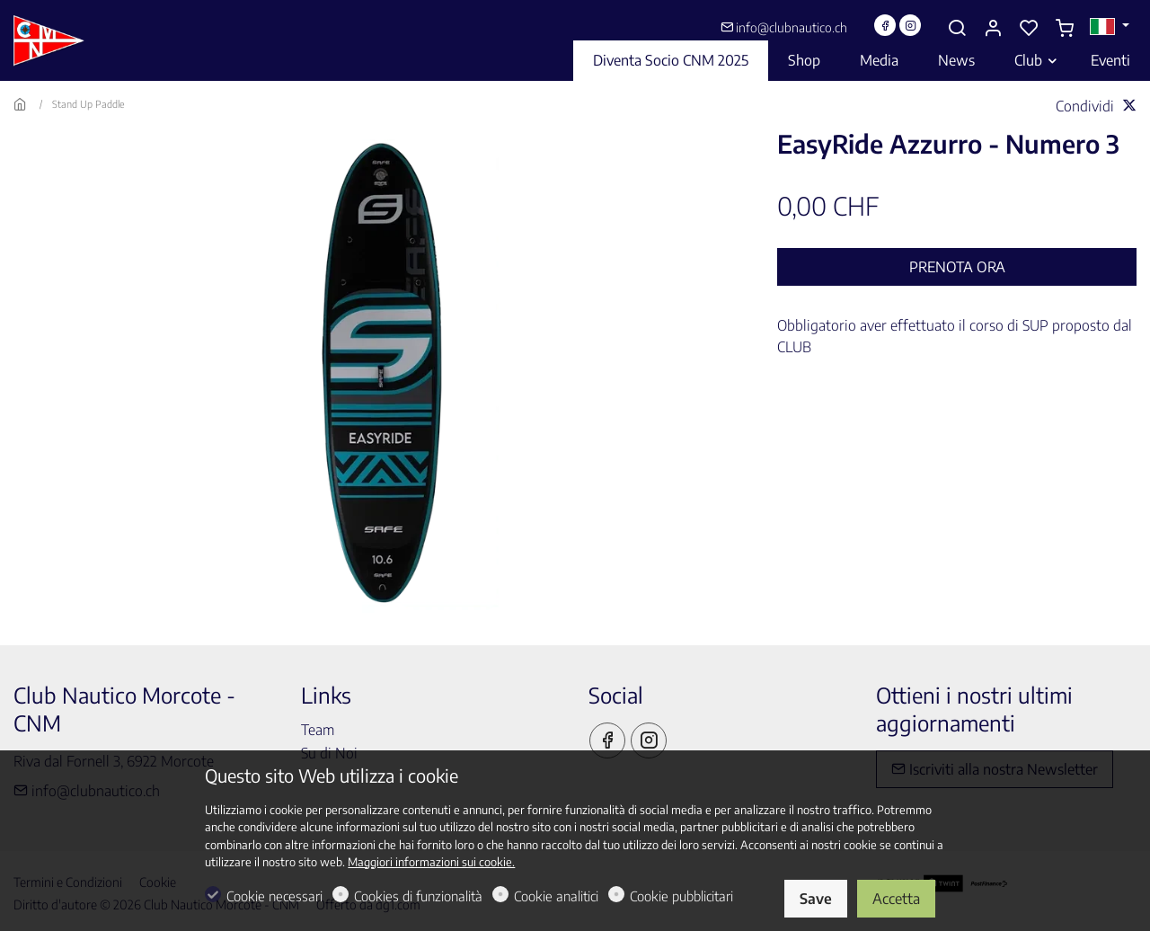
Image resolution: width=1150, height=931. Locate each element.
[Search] (957, 27)
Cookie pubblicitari (681, 896)
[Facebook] (885, 25)
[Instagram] (910, 25)
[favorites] (1029, 27)
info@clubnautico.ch (784, 27)
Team (317, 730)
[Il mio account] (993, 27)
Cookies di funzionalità (418, 896)
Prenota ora (957, 267)
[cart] (1065, 27)
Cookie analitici (556, 896)
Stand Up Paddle (88, 104)
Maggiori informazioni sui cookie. (431, 862)
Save (816, 899)
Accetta (896, 899)
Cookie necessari (274, 896)
